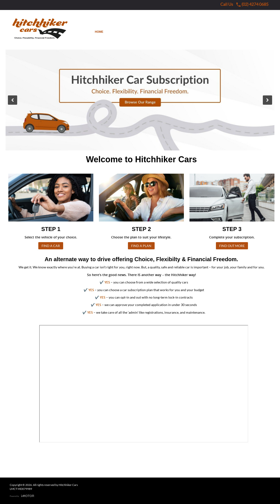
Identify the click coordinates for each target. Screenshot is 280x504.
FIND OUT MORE (232, 246)
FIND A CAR (51, 246)
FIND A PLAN (141, 246)
